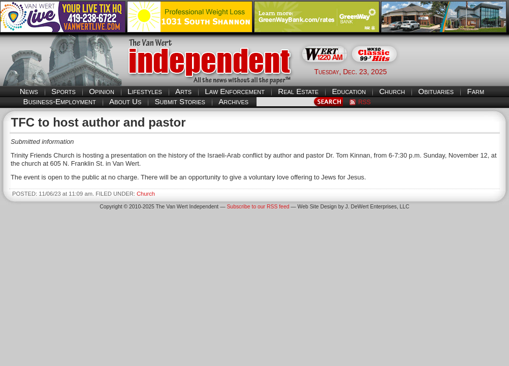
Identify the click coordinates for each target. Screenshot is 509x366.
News (29, 91)
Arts (183, 91)
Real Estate (298, 91)
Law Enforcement (235, 91)
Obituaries (436, 91)
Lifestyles (145, 91)
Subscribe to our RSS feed (258, 206)
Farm (475, 91)
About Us (125, 101)
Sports (63, 91)
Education (349, 91)
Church (392, 91)
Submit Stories (179, 101)
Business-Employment (59, 101)
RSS (364, 102)
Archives (233, 101)
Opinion (101, 91)
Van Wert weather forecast (458, 71)
